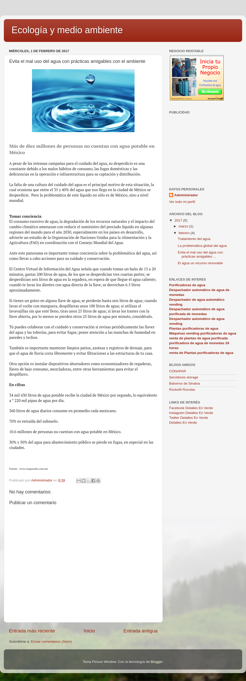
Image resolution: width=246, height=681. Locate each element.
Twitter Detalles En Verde (188, 418)
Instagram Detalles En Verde (191, 413)
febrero (185, 233)
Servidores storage (183, 377)
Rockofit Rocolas (182, 389)
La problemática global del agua (202, 246)
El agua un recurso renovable (200, 263)
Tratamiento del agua (194, 239)
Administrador (186, 195)
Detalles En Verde (183, 422)
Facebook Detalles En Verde (191, 408)
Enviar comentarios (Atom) (51, 641)
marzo (184, 226)
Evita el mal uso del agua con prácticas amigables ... (200, 254)
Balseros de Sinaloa (184, 383)
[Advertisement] (203, 148)
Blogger (156, 662)
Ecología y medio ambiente (67, 30)
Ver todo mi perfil (182, 202)
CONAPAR (177, 371)
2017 (179, 220)
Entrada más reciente (32, 630)
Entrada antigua (141, 630)
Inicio (89, 630)
